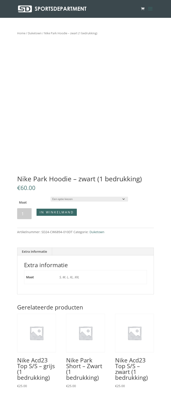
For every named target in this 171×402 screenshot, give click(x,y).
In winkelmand (57, 212)
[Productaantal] (24, 213)
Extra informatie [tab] (34, 251)
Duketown (35, 33)
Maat (23, 202)
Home (21, 33)
